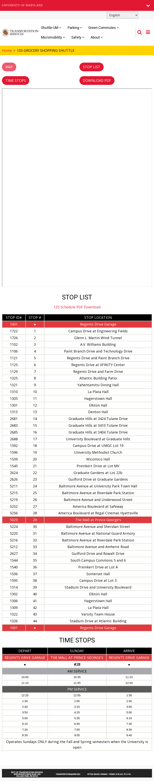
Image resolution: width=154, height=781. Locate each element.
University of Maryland (22, 5)
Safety (77, 37)
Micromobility (53, 37)
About (97, 37)
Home (7, 50)
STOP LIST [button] (91, 67)
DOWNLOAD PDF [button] (97, 80)
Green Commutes (103, 28)
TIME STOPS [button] (15, 80)
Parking (75, 28)
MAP (9, 67)
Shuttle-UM (51, 28)
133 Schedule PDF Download (77, 307)
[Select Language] (122, 15)
